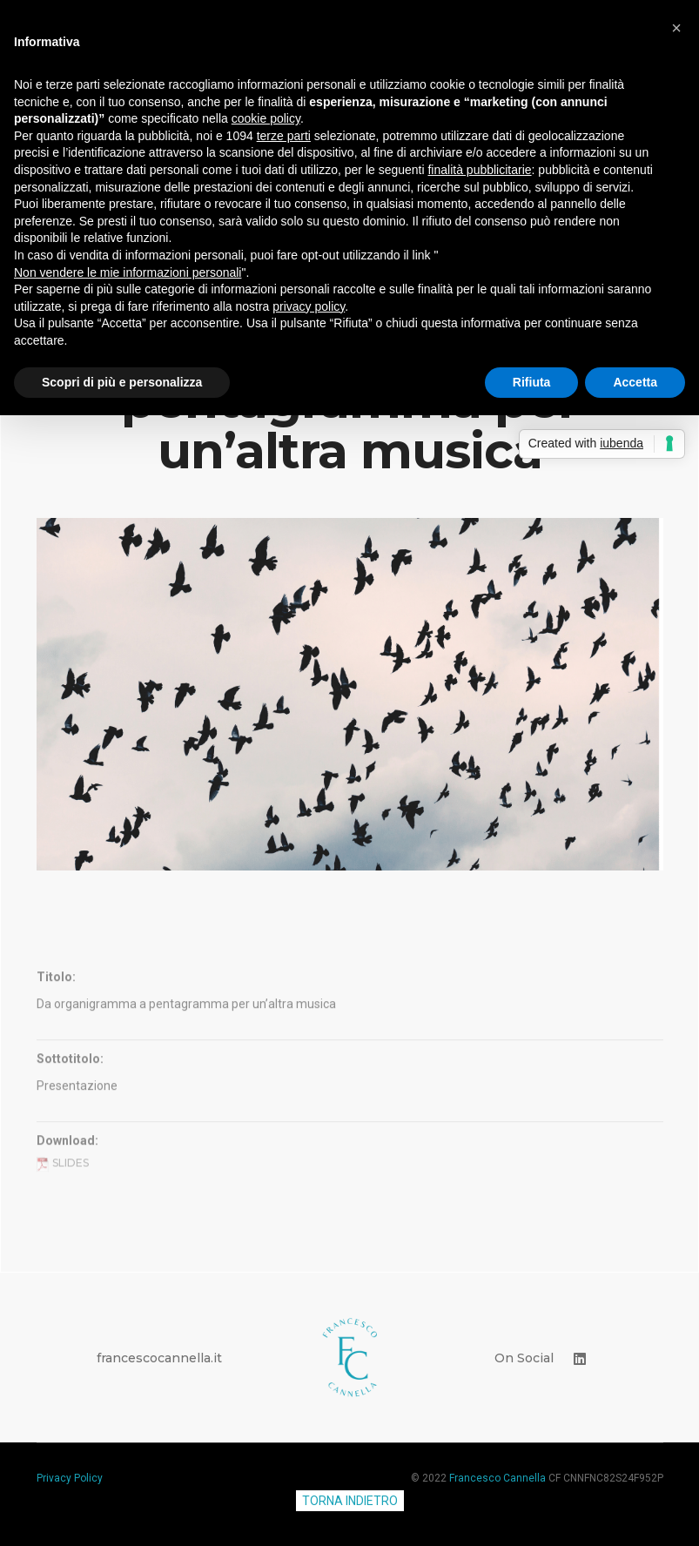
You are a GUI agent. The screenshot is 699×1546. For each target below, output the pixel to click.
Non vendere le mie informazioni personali (127, 272)
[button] (676, 28)
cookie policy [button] (266, 118)
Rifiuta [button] (532, 382)
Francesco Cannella (497, 1478)
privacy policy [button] (308, 306)
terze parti (284, 136)
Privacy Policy (70, 1478)
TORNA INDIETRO (350, 1501)
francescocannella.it (159, 1358)
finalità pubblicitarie (479, 170)
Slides (63, 1227)
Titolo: (56, 1042)
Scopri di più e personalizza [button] (122, 382)
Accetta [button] (635, 382)
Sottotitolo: (70, 1124)
